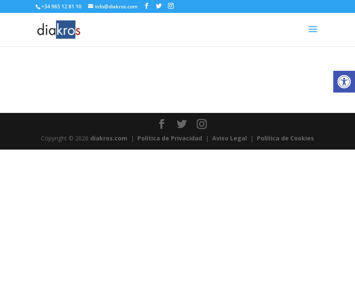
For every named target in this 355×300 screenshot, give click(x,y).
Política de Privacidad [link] (169, 138)
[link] (344, 81)
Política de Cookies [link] (285, 138)
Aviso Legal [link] (229, 138)
